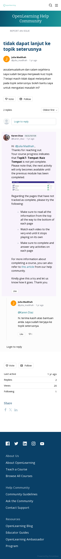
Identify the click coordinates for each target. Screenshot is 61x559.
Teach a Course (16, 469)
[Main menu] (56, 5)
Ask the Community (19, 501)
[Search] (51, 5)
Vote (11, 99)
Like (15, 291)
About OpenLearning (20, 463)
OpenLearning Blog (19, 526)
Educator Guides (17, 532)
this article (27, 267)
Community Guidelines (21, 494)
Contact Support (17, 508)
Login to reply (21, 121)
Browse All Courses (19, 476)
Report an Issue (20, 30)
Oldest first (48, 109)
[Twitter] (10, 410)
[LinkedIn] (16, 410)
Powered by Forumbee (48, 556)
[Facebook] (5, 410)
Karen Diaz (24, 135)
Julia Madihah (18, 57)
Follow (27, 99)
